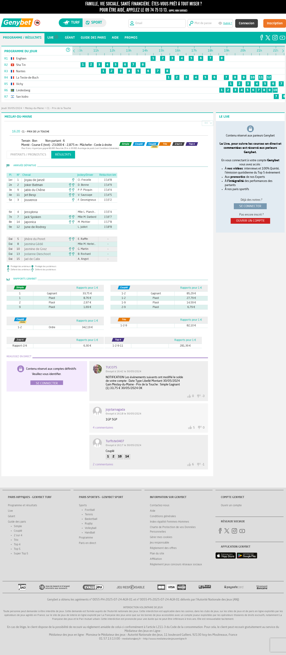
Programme (86, 537)
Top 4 (17, 544)
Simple (18, 526)
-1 (203, 464)
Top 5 (17, 549)
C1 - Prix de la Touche (59, 108)
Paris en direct (87, 543)
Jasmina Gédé (31, 244)
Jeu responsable (159, 542)
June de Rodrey (33, 227)
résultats (63, 154)
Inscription (275, 23)
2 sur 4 (18, 535)
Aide (152, 511)
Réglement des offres (163, 548)
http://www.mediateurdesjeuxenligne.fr (165, 639)
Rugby (89, 523)
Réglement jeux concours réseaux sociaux (176, 564)
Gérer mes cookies (161, 537)
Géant (11, 516)
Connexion (246, 23)
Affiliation (156, 559)
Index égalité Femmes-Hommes (169, 522)
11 (261, 77)
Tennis (89, 514)
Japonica (29, 222)
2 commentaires (103, 464)
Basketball (91, 519)
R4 (206, 123)
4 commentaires (103, 427)
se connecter (250, 206)
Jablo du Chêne (32, 190)
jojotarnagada (115, 409)
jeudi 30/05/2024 (11, 108)
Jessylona (29, 212)
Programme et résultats (22, 505)
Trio (16, 540)
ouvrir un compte (250, 220)
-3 (203, 396)
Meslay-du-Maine (34, 108)
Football (90, 510)
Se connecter (47, 383)
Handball (90, 532)
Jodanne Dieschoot (35, 254)
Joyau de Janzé (32, 180)
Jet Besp (29, 195)
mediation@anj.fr (131, 639)
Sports (83, 505)
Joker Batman (31, 185)
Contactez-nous (159, 505)
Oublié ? (227, 23)
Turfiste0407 (115, 441)
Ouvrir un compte (231, 505)
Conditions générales (163, 516)
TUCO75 (111, 367)
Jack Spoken (31, 217)
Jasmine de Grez (33, 249)
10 (252, 77)
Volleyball (90, 528)
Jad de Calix (30, 259)
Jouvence (29, 200)
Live (10, 511)
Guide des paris (17, 522)
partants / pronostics (28, 154)
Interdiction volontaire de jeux (143, 607)
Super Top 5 (21, 553)
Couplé (18, 531)
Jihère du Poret (32, 239)
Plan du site (157, 553)
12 (269, 77)
